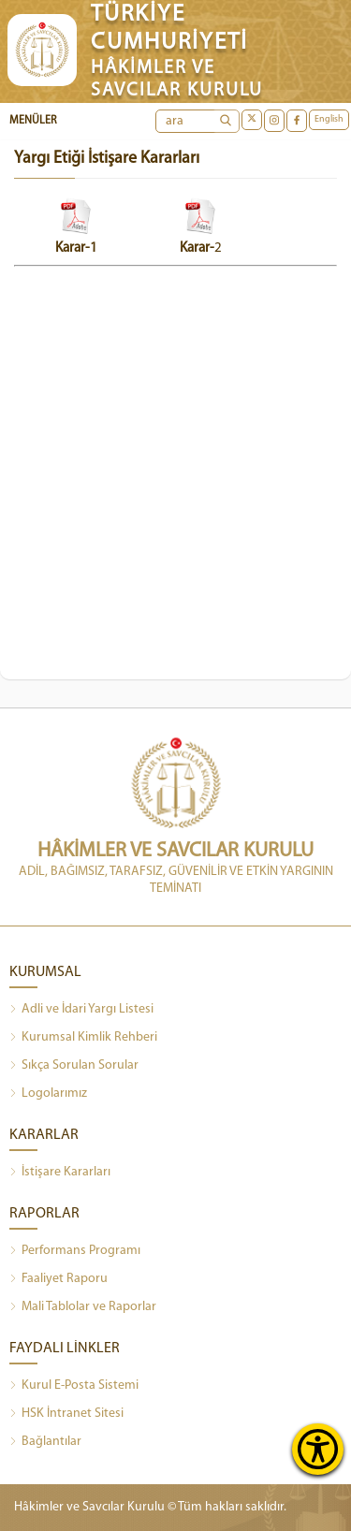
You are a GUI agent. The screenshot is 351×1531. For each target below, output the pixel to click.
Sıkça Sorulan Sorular (74, 1066)
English (329, 119)
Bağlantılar (45, 1442)
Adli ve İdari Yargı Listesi (81, 1010)
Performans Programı (74, 1251)
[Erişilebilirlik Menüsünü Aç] (318, 1449)
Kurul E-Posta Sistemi (74, 1386)
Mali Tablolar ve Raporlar (82, 1307)
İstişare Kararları (59, 1173)
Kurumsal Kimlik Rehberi (83, 1038)
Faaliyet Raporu (58, 1279)
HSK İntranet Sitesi (66, 1414)
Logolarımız (48, 1094)
